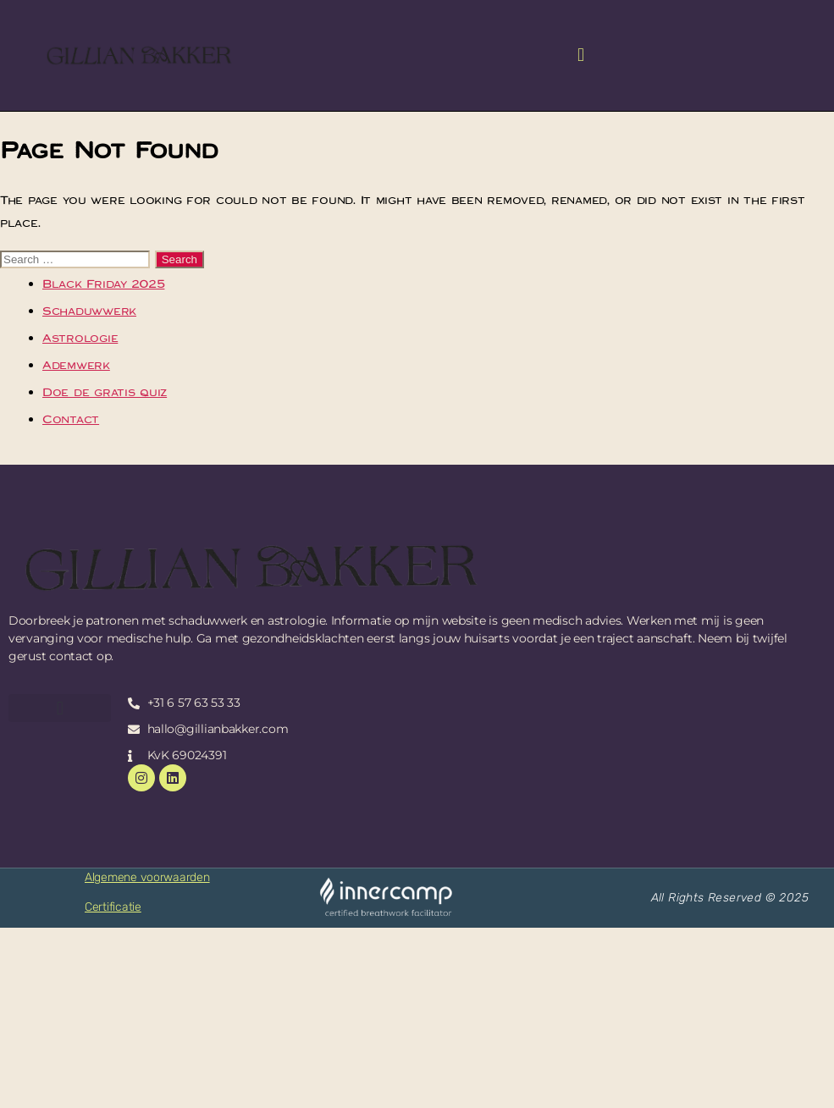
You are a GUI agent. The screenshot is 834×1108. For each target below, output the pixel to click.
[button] (580, 55)
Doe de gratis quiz (104, 392)
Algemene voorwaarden (147, 877)
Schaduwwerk (89, 310)
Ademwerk (76, 364)
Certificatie (113, 907)
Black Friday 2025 (103, 283)
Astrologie (80, 337)
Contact (70, 419)
